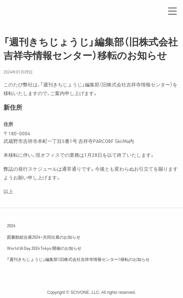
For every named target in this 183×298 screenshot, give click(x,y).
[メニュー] (172, 11)
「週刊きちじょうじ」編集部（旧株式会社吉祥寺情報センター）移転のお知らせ (78, 259)
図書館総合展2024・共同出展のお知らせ (43, 237)
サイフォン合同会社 (28, 11)
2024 (11, 225)
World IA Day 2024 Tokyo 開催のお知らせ (44, 248)
